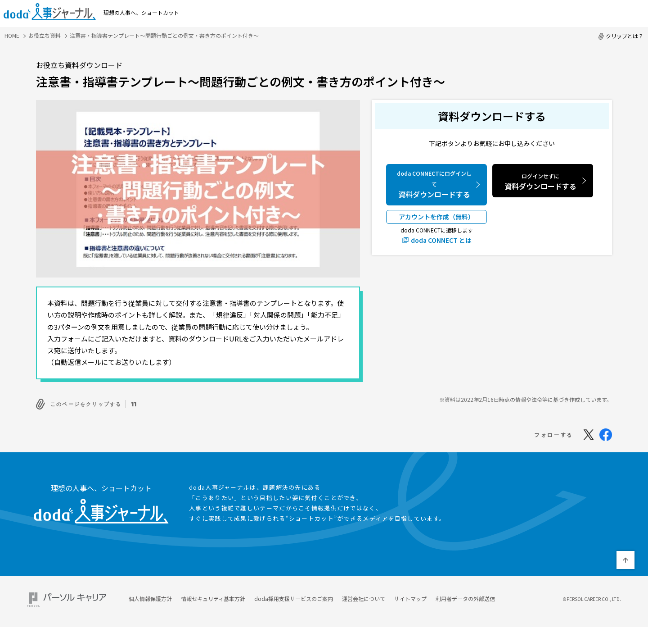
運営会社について (363, 596)
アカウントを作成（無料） (436, 216)
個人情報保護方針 (150, 596)
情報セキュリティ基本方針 (213, 596)
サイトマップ (410, 596)
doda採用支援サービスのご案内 (293, 596)
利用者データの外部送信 (465, 596)
